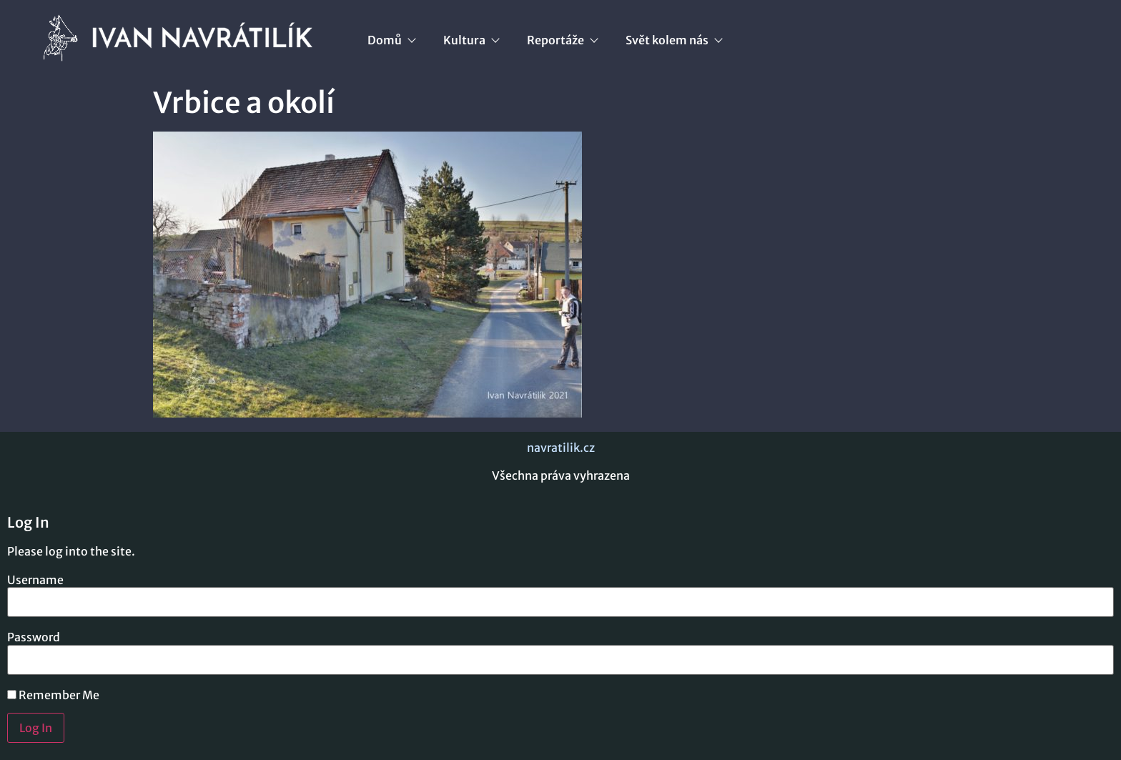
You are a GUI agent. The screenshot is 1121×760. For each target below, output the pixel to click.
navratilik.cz (561, 447)
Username (35, 580)
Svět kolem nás (673, 40)
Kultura (470, 40)
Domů (391, 40)
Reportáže (562, 40)
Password (33, 637)
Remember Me (53, 695)
